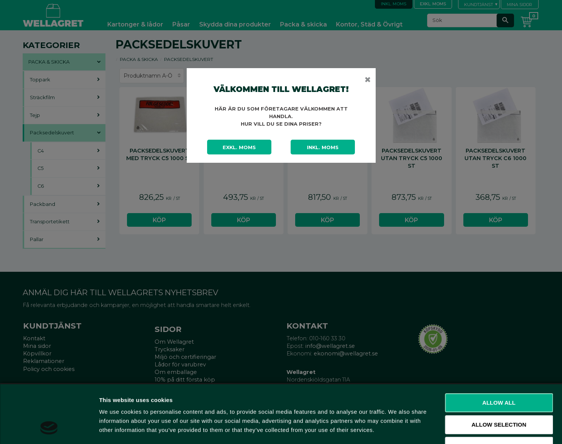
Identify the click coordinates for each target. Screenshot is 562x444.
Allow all (499, 352)
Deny (499, 396)
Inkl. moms (323, 147)
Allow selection (499, 374)
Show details (396, 429)
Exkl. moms (239, 147)
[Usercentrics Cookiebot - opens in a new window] (49, 429)
